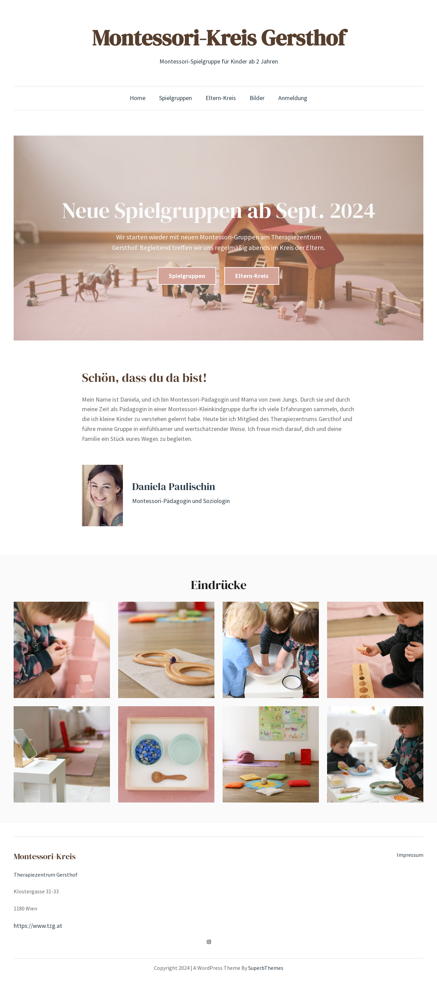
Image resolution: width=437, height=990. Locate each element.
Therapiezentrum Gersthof (45, 874)
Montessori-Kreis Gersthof (218, 38)
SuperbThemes (265, 967)
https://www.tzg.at (38, 926)
